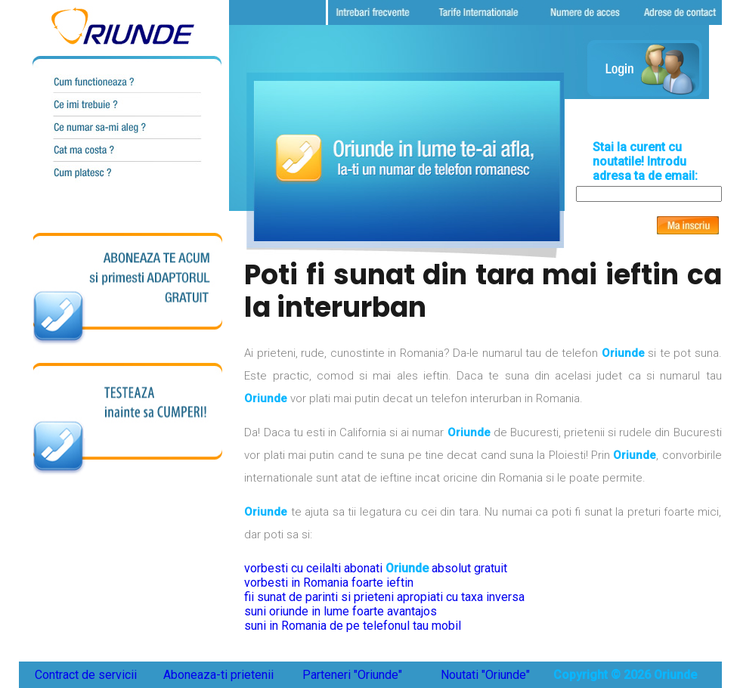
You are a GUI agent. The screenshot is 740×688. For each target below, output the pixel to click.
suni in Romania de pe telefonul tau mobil (352, 625)
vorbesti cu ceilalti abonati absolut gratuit (375, 568)
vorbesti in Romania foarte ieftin (328, 582)
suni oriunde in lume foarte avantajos (340, 611)
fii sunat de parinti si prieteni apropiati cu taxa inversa (384, 597)
